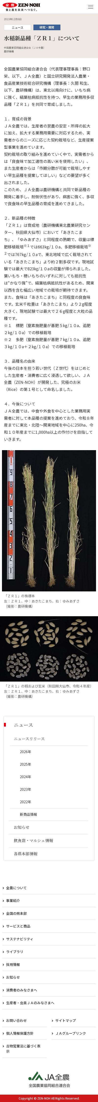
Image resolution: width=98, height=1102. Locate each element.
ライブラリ (14, 951)
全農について (16, 887)
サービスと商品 (18, 926)
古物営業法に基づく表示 (23, 1049)
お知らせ (13, 977)
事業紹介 (13, 900)
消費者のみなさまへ (21, 990)
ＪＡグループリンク (70, 1033)
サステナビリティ (19, 938)
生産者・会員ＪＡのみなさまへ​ (30, 1002)
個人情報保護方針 (20, 1033)
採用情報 (13, 964)
